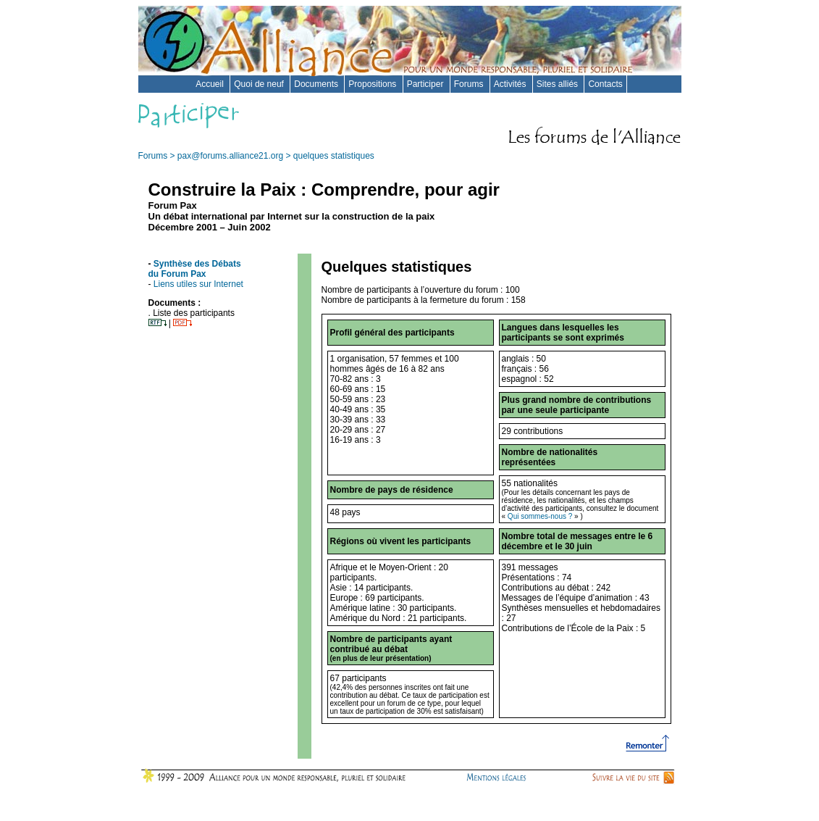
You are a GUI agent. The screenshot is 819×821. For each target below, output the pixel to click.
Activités (511, 84)
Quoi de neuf (260, 84)
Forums (470, 84)
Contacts (605, 84)
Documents (317, 84)
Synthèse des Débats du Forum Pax (194, 269)
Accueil (211, 84)
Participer (426, 84)
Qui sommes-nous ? (540, 516)
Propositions (373, 84)
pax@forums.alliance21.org (230, 156)
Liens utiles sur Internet (198, 284)
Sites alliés (559, 84)
